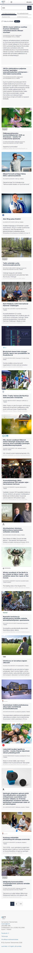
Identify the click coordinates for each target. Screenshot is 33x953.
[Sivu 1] (12, 904)
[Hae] (14, 8)
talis (17, 21)
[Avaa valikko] (12, 2)
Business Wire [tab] (6, 17)
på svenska (18, 946)
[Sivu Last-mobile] (21, 904)
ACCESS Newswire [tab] (22, 17)
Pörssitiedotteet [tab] (22, 13)
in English (11, 946)
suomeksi (4, 946)
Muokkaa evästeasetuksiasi (9, 939)
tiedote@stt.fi (5, 924)
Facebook (4, 933)
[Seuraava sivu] (16, 904)
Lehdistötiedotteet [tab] (8, 13)
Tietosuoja (4, 936)
